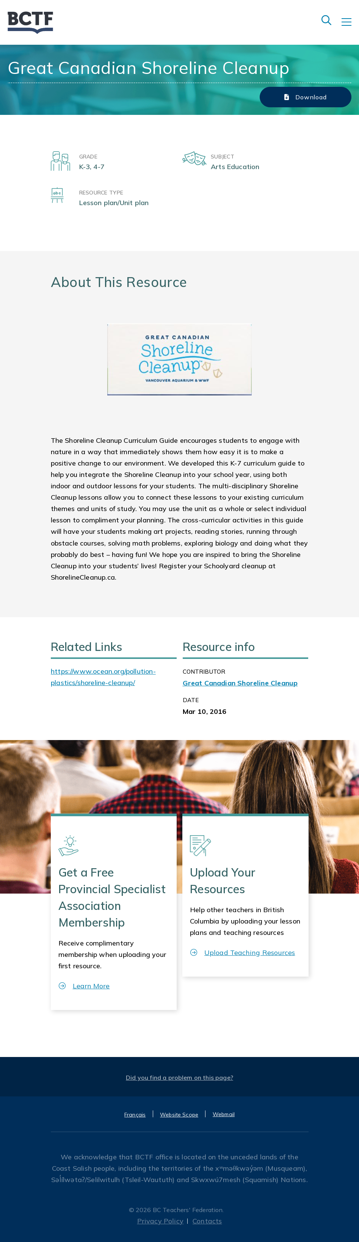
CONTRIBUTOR (204, 671)
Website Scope (179, 1114)
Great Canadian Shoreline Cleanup (240, 683)
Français (135, 1114)
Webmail (224, 1114)
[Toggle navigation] (350, 27)
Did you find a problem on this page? (179, 1077)
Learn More (84, 986)
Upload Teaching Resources (242, 952)
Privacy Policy (160, 1221)
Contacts (207, 1221)
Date (191, 700)
